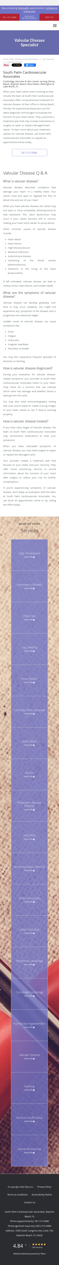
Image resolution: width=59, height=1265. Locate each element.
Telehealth (23, 8)
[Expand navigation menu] (54, 26)
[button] (30, 17)
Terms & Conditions (17, 1194)
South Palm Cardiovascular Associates (20, 59)
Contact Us (29, 1202)
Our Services (48, 59)
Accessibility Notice (42, 1194)
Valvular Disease (14, 62)
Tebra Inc (29, 1186)
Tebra (43, 1253)
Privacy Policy (44, 1186)
